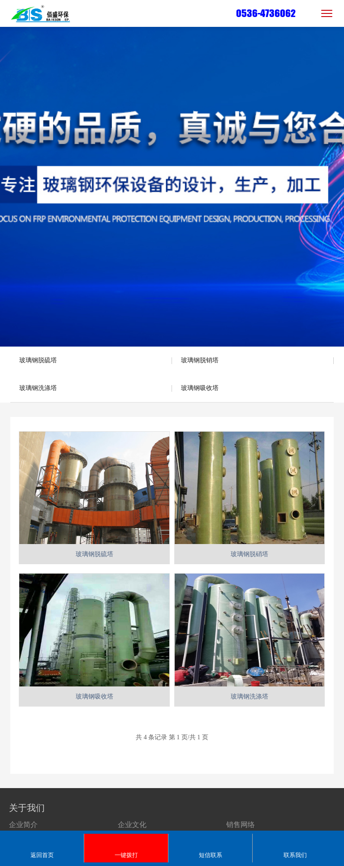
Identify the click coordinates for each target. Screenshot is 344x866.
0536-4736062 (266, 13)
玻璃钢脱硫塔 (38, 360)
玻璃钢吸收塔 (200, 388)
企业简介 (23, 824)
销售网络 (240, 824)
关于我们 (27, 808)
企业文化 (132, 824)
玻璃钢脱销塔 (200, 360)
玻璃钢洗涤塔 (38, 388)
